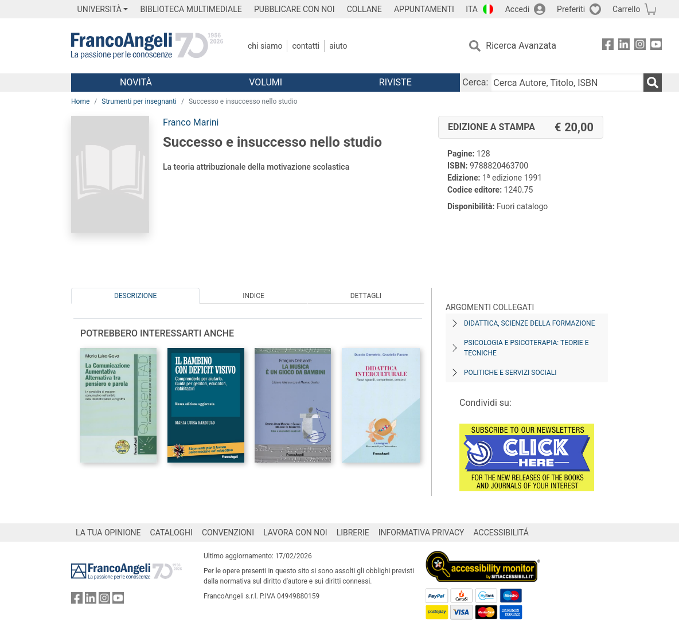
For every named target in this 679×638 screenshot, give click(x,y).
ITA (472, 9)
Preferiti (571, 9)
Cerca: (475, 82)
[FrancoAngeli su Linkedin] (624, 46)
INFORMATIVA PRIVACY (421, 532)
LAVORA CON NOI (295, 532)
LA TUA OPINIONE (108, 532)
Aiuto (338, 45)
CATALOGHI (171, 532)
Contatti (305, 45)
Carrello (626, 9)
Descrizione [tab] (135, 296)
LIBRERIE (353, 532)
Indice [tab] (253, 296)
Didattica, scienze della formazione (529, 323)
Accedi (517, 9)
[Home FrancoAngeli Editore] (147, 46)
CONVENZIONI (228, 532)
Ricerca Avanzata (521, 45)
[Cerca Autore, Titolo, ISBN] (566, 82)
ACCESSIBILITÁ (501, 532)
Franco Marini (190, 122)
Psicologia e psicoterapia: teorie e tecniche (526, 348)
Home (80, 101)
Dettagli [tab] (365, 296)
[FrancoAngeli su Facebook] (608, 46)
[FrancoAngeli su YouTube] (656, 46)
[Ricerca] (652, 82)
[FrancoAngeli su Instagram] (640, 46)
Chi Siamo (265, 45)
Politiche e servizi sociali (510, 373)
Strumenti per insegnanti (139, 101)
